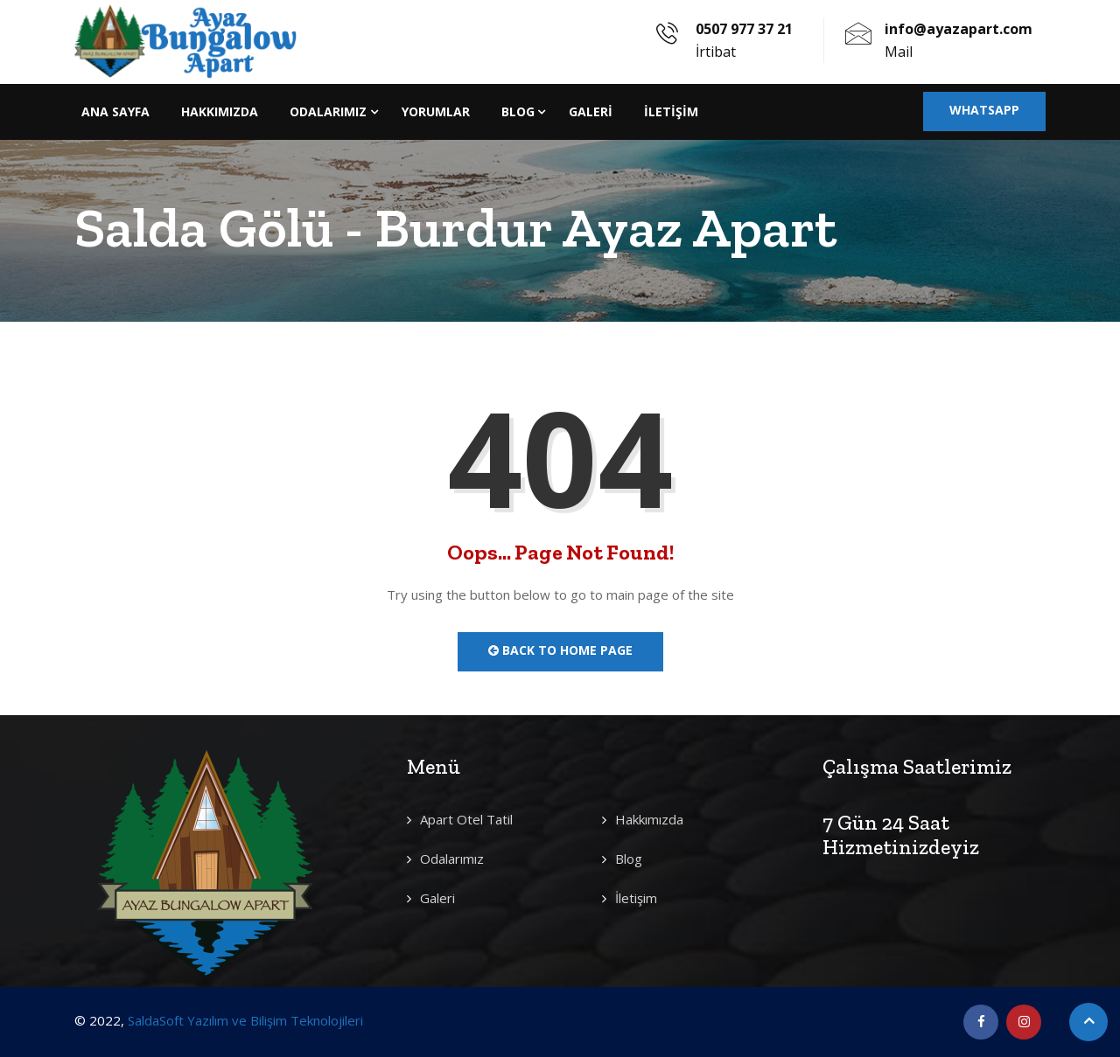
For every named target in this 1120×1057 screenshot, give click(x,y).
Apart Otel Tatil (466, 819)
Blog (518, 111)
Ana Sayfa (115, 111)
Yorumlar (436, 111)
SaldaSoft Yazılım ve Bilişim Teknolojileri (245, 1020)
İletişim (671, 111)
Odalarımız (328, 111)
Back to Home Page (560, 650)
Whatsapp (984, 109)
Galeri (590, 111)
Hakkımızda (219, 111)
